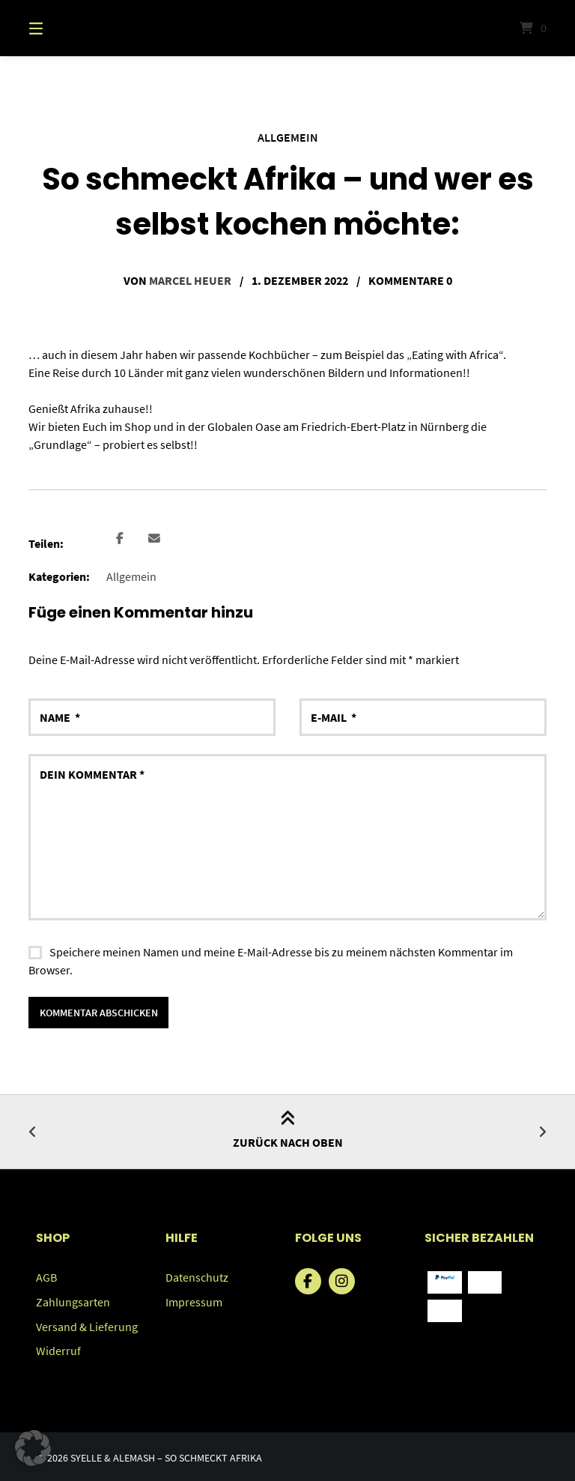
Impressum (193, 1300)
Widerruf (58, 1348)
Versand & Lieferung (87, 1324)
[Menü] (62, 28)
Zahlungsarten (73, 1300)
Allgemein (288, 137)
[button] (119, 538)
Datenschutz (196, 1276)
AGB (46, 1276)
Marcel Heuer (190, 279)
